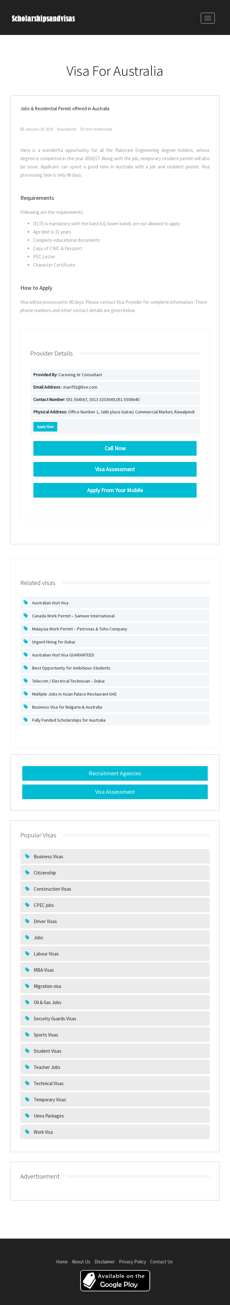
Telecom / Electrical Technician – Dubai (68, 681)
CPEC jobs (43, 905)
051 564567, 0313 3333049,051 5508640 (86, 399)
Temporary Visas (49, 1100)
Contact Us (161, 1262)
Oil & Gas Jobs (47, 1002)
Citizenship (44, 873)
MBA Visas (43, 970)
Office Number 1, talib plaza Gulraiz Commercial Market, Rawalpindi (114, 412)
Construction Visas (52, 889)
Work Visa (43, 1132)
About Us (81, 1262)
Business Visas (48, 856)
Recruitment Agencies (115, 773)
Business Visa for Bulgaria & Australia (66, 707)
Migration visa (47, 986)
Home (62, 1262)
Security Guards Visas (54, 1019)
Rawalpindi (66, 129)
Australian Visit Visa (49, 603)
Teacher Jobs (46, 1067)
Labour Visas (46, 954)
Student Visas (47, 1051)
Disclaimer (104, 1262)
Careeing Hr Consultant (67, 374)
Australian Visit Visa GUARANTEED (62, 655)
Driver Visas (45, 921)
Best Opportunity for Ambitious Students (70, 668)
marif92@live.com (65, 387)
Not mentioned (96, 129)
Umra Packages (48, 1116)
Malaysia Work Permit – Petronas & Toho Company (79, 629)
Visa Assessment (115, 791)
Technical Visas (48, 1083)
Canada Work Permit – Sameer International (73, 616)
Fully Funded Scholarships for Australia (68, 720)
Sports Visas (45, 1035)
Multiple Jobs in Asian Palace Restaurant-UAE (74, 694)
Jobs (38, 938)
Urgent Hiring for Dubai (53, 642)
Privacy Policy (132, 1262)
